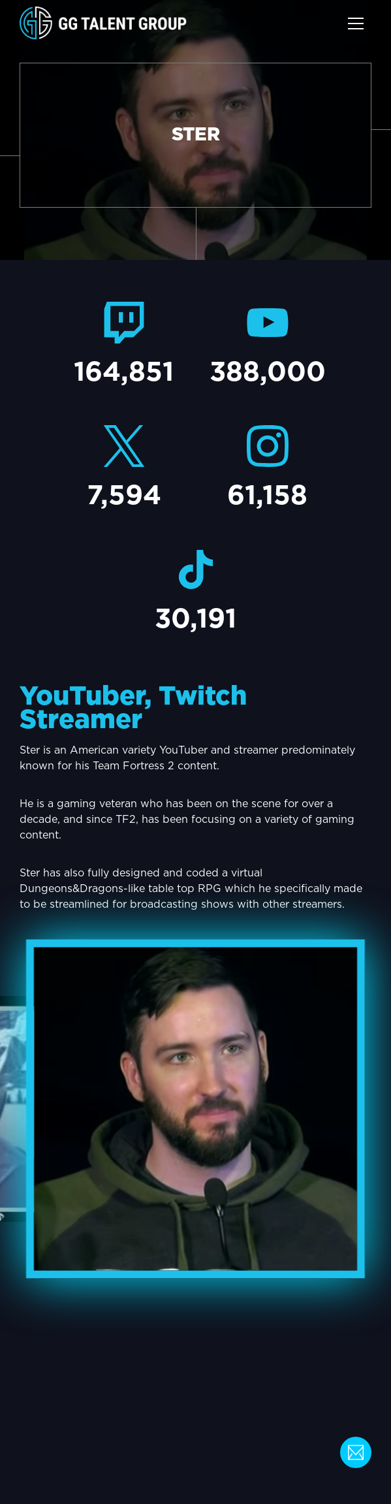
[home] (103, 23)
